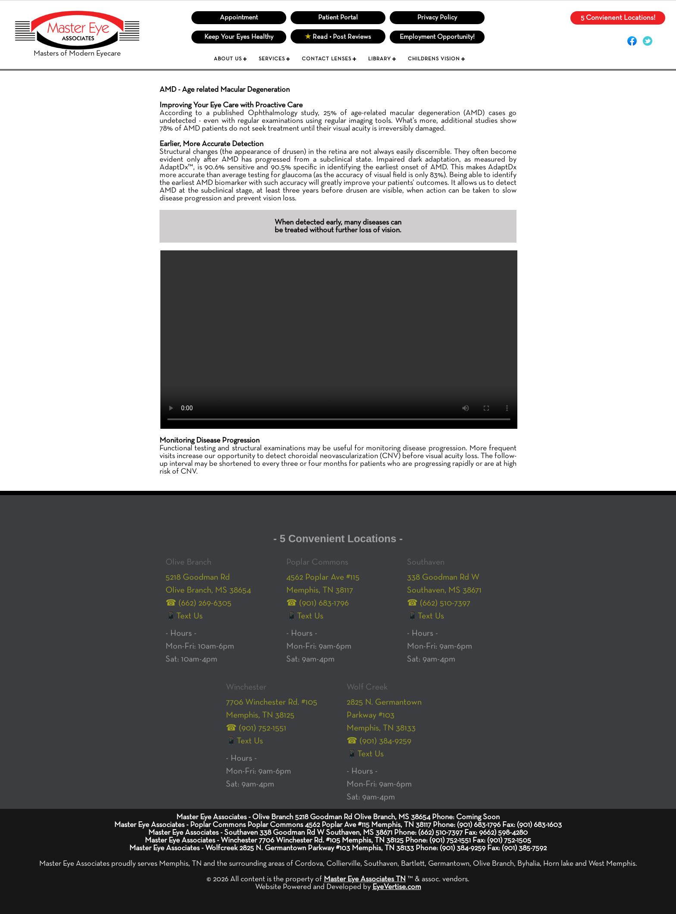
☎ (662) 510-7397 (438, 611)
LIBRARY (379, 59)
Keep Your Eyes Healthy (238, 37)
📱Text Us (184, 624)
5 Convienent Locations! (618, 18)
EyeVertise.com (396, 887)
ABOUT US (228, 59)
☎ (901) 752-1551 (256, 736)
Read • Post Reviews (338, 37)
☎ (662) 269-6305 (199, 611)
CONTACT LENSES (326, 59)
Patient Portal (338, 17)
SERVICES (272, 59)
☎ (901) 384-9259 (379, 749)
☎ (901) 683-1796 (317, 611)
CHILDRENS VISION (434, 59)
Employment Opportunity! (437, 37)
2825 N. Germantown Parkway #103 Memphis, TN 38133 (384, 723)
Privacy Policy (437, 17)
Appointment (239, 17)
